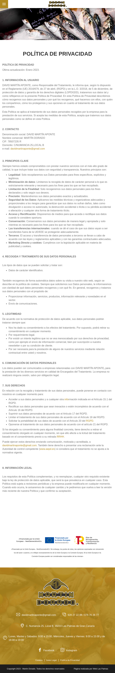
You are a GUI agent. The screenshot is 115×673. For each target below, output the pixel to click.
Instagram (69, 650)
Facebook (46, 650)
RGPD (89, 420)
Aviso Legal (51, 660)
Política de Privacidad (70, 660)
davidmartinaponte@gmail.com (27, 148)
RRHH (60, 436)
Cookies (39, 660)
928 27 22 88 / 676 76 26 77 (80, 615)
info (66, 399)
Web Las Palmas (100, 669)
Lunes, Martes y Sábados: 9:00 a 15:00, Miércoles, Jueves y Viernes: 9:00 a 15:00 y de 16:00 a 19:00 (54, 638)
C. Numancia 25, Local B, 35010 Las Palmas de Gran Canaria (57, 626)
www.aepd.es (47, 449)
